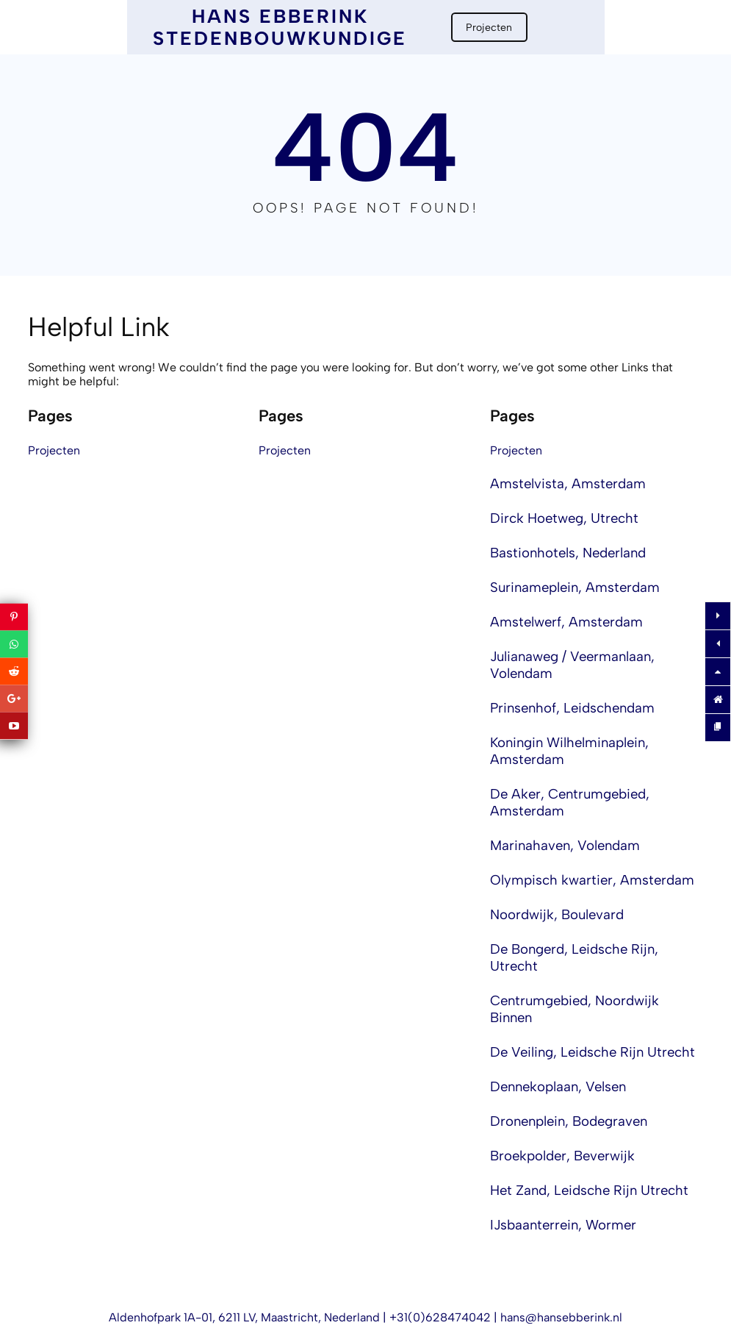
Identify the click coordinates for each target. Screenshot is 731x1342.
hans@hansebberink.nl (561, 1317)
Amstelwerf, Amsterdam (566, 621)
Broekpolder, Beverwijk (562, 1155)
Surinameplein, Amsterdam (575, 587)
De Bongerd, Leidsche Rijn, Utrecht (574, 957)
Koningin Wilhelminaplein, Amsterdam (569, 751)
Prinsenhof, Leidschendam (572, 707)
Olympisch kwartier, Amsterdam (592, 879)
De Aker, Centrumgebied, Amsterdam (569, 802)
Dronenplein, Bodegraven (568, 1121)
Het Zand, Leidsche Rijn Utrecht (589, 1190)
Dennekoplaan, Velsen (558, 1086)
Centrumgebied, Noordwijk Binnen (574, 1009)
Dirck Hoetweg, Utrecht (564, 518)
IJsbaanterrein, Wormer (563, 1224)
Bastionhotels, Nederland (568, 552)
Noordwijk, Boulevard (557, 914)
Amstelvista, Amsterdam (568, 483)
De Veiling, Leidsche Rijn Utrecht (592, 1051)
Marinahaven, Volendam (565, 845)
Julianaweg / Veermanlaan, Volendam (572, 665)
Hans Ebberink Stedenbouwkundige (280, 27)
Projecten (489, 27)
